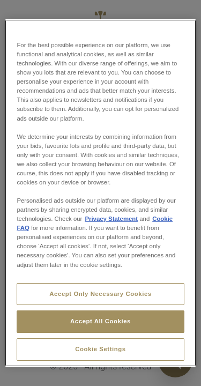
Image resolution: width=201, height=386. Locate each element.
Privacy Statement (111, 219)
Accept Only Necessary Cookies (100, 294)
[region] (100, 193)
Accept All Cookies (100, 321)
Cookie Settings (100, 349)
